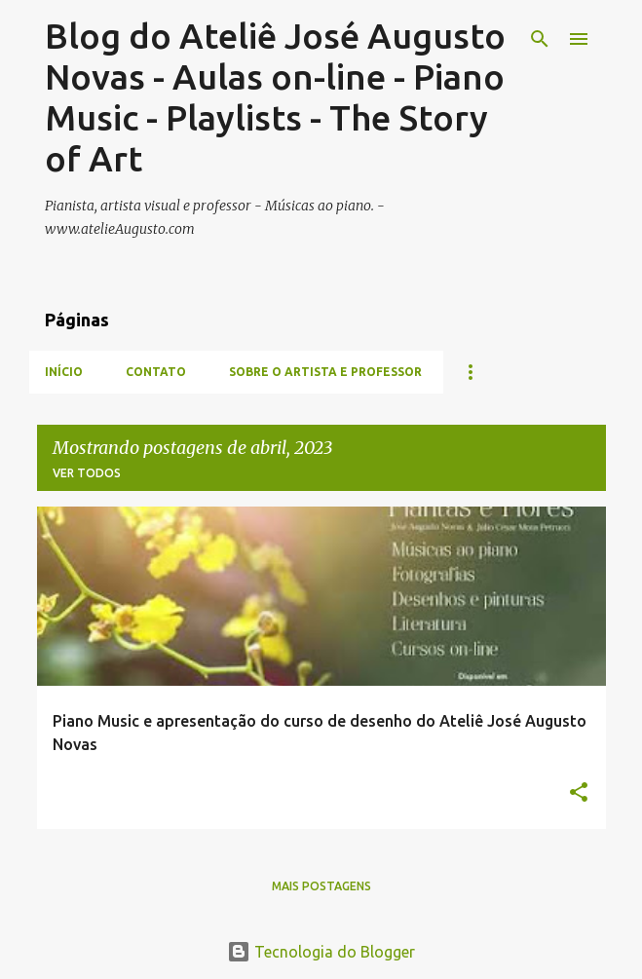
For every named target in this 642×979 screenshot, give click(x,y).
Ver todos (87, 473)
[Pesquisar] (539, 39)
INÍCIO (64, 371)
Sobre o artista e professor (325, 371)
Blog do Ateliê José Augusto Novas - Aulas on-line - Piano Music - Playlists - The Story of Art (275, 97)
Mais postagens (321, 886)
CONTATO (156, 371)
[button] (578, 793)
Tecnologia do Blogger (321, 951)
